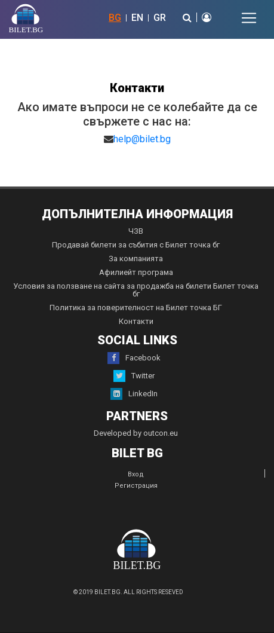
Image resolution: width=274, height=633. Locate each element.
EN (137, 17)
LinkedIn (134, 394)
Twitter (134, 376)
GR (159, 17)
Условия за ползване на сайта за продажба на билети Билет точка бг (135, 290)
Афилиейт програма (136, 272)
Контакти (136, 321)
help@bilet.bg (142, 139)
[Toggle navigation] (249, 18)
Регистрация (136, 485)
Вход (136, 474)
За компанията (136, 258)
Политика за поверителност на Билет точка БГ (136, 307)
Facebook (134, 358)
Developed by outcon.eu (136, 433)
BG (115, 17)
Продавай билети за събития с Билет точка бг (136, 245)
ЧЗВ (135, 231)
